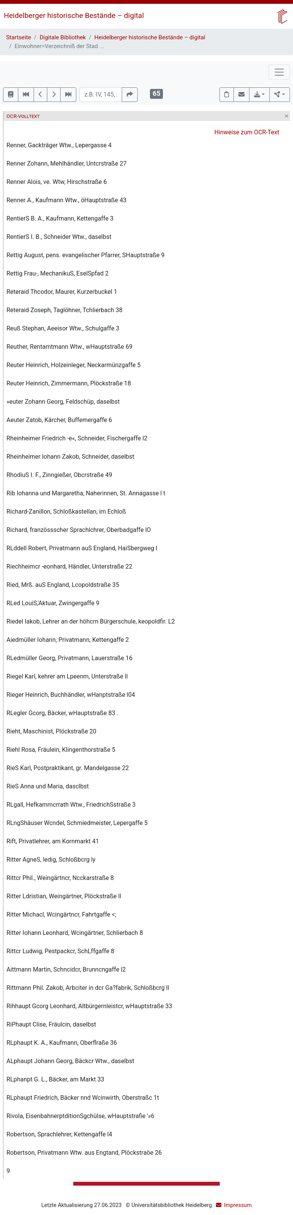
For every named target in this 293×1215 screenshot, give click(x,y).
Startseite (18, 37)
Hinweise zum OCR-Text (246, 132)
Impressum (237, 1205)
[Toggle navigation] (279, 72)
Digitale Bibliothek (63, 37)
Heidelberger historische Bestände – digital (74, 15)
